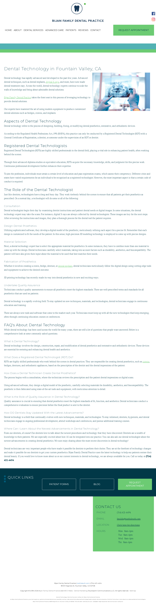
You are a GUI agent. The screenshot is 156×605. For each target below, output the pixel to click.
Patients (71, 30)
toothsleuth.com (83, 583)
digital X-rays (52, 81)
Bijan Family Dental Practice (17, 97)
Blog (97, 484)
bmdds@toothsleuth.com (129, 518)
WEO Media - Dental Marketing (75, 591)
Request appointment (135, 484)
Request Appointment (133, 30)
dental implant (65, 265)
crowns (146, 361)
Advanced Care (54, 30)
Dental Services (33, 30)
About (18, 30)
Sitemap (133, 591)
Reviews (83, 30)
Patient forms (59, 484)
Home (8, 30)
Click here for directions (128, 524)
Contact (95, 30)
